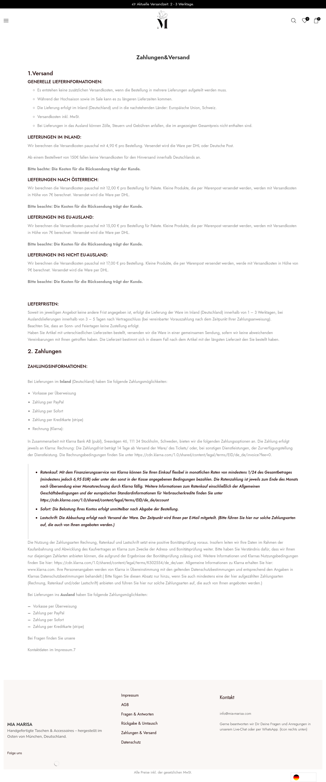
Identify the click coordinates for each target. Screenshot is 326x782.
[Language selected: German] (303, 777)
